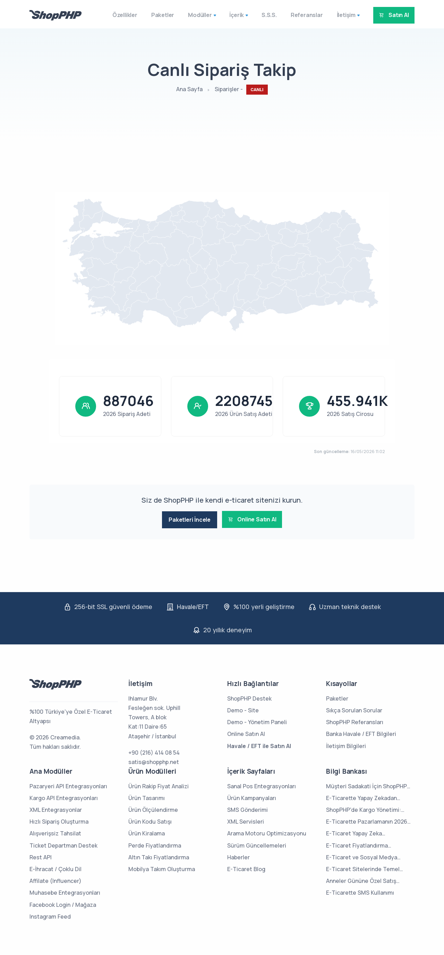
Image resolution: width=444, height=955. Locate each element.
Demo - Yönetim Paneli (257, 721)
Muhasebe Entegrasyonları (64, 892)
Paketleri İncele (186, 519)
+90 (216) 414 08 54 (154, 751)
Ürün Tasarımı (146, 797)
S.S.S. (262, 15)
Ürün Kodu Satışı (150, 821)
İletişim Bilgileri (346, 745)
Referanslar (300, 15)
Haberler (238, 856)
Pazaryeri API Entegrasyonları (68, 785)
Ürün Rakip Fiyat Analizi (158, 785)
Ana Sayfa (189, 89)
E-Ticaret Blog (246, 868)
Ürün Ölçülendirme (153, 809)
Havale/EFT (192, 606)
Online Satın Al (254, 519)
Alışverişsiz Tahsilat (55, 832)
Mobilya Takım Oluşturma (161, 868)
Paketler (156, 15)
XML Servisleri (245, 821)
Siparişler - (241, 90)
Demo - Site (243, 709)
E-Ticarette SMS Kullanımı (360, 892)
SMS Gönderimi (247, 809)
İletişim (339, 15)
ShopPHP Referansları (354, 721)
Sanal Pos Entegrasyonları (261, 785)
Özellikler (118, 15)
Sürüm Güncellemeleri (256, 844)
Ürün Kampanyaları (251, 797)
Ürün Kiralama (146, 832)
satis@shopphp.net (153, 761)
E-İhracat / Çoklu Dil (55, 868)
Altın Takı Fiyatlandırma (158, 856)
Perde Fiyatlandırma (154, 844)
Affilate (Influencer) (55, 880)
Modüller (193, 15)
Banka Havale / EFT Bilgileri (361, 733)
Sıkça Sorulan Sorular (354, 709)
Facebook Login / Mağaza (62, 904)
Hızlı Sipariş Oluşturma (58, 821)
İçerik (230, 15)
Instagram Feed (50, 915)
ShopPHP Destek (249, 697)
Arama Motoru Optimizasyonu (266, 832)
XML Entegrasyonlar (55, 809)
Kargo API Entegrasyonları (63, 797)
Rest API (40, 856)
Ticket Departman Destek (63, 844)
